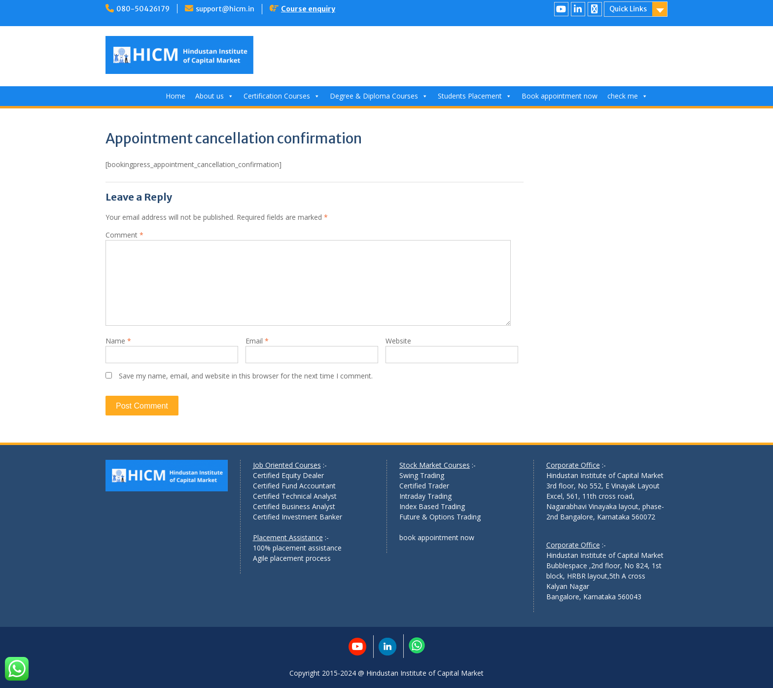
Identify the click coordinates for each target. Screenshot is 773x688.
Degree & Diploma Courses (379, 96)
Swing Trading (421, 475)
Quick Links (628, 8)
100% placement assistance (297, 547)
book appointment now (436, 537)
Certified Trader (424, 485)
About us (214, 96)
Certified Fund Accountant (294, 485)
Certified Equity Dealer (288, 475)
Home (175, 96)
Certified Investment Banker (297, 516)
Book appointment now (559, 96)
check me (627, 96)
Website (398, 340)
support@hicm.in (225, 8)
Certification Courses (282, 96)
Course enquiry (308, 8)
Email (257, 340)
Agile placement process (292, 558)
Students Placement (475, 96)
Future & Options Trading (440, 516)
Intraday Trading (425, 496)
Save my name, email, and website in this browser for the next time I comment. (246, 375)
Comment (124, 235)
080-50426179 (143, 8)
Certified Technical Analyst (295, 496)
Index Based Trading (432, 506)
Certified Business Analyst (294, 506)
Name (118, 340)
